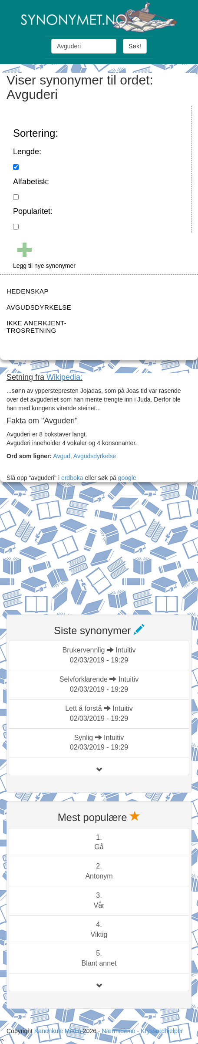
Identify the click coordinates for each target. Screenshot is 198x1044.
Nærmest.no (118, 1030)
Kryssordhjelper (162, 1030)
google (127, 477)
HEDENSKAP (28, 291)
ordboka (71, 477)
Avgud (61, 456)
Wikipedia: (64, 377)
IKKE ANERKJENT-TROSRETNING (36, 326)
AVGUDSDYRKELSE (39, 307)
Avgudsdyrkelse (94, 456)
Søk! (135, 46)
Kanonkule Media (58, 1030)
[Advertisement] (72, 549)
